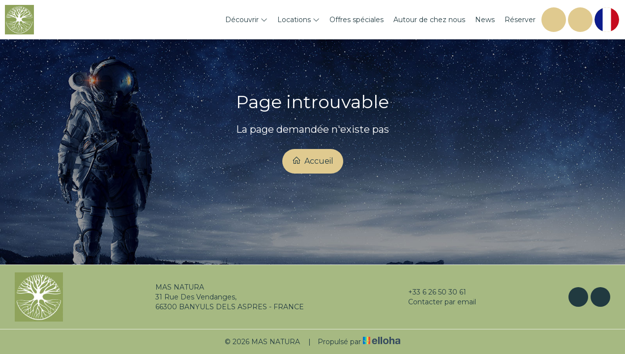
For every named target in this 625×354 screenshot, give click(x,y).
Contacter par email (436, 301)
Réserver (520, 19)
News (485, 19)
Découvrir (246, 19)
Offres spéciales (356, 19)
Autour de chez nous (429, 19)
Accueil (312, 161)
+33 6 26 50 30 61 (431, 292)
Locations (298, 19)
